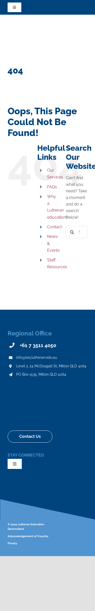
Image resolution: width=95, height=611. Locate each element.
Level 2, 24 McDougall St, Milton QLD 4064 (51, 366)
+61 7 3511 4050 (38, 345)
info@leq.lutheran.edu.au (36, 357)
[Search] (72, 232)
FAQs (52, 187)
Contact (54, 226)
